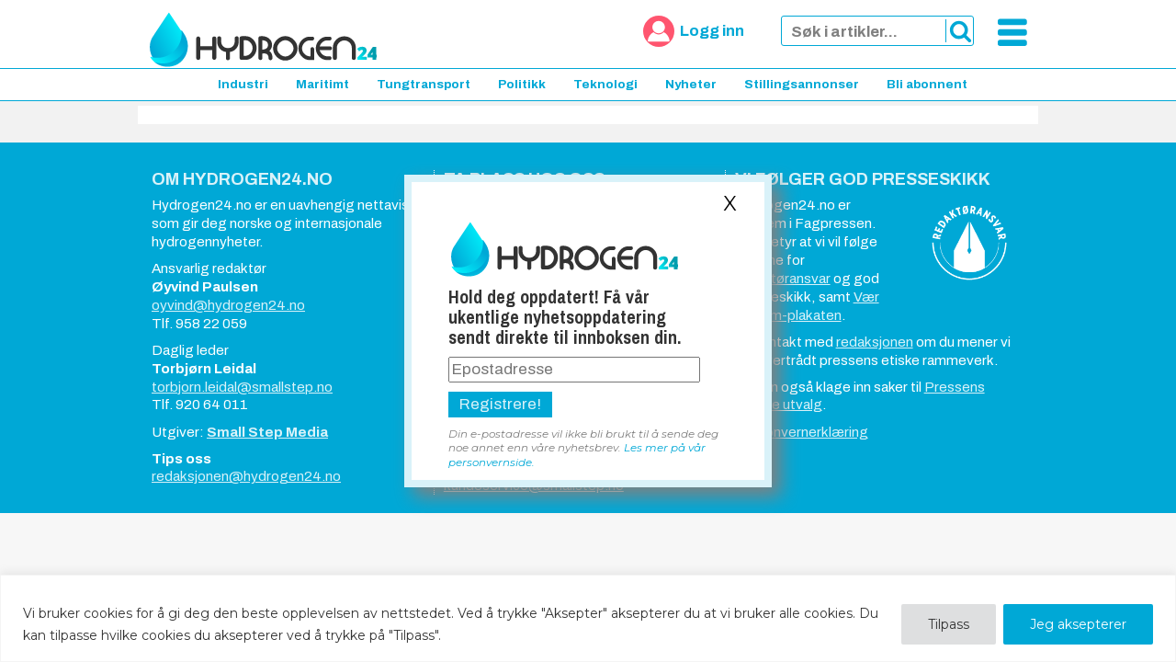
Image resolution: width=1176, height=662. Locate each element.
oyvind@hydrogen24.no (228, 305)
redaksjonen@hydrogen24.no (246, 476)
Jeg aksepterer (1078, 624)
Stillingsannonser (801, 84)
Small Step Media (267, 432)
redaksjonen (874, 342)
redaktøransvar (783, 278)
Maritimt (322, 84)
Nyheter (691, 84)
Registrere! (500, 404)
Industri (243, 84)
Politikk (522, 84)
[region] (588, 618)
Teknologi (605, 84)
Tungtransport (423, 84)
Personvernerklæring (801, 432)
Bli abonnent (927, 84)
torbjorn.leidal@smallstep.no (242, 387)
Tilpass (948, 624)
